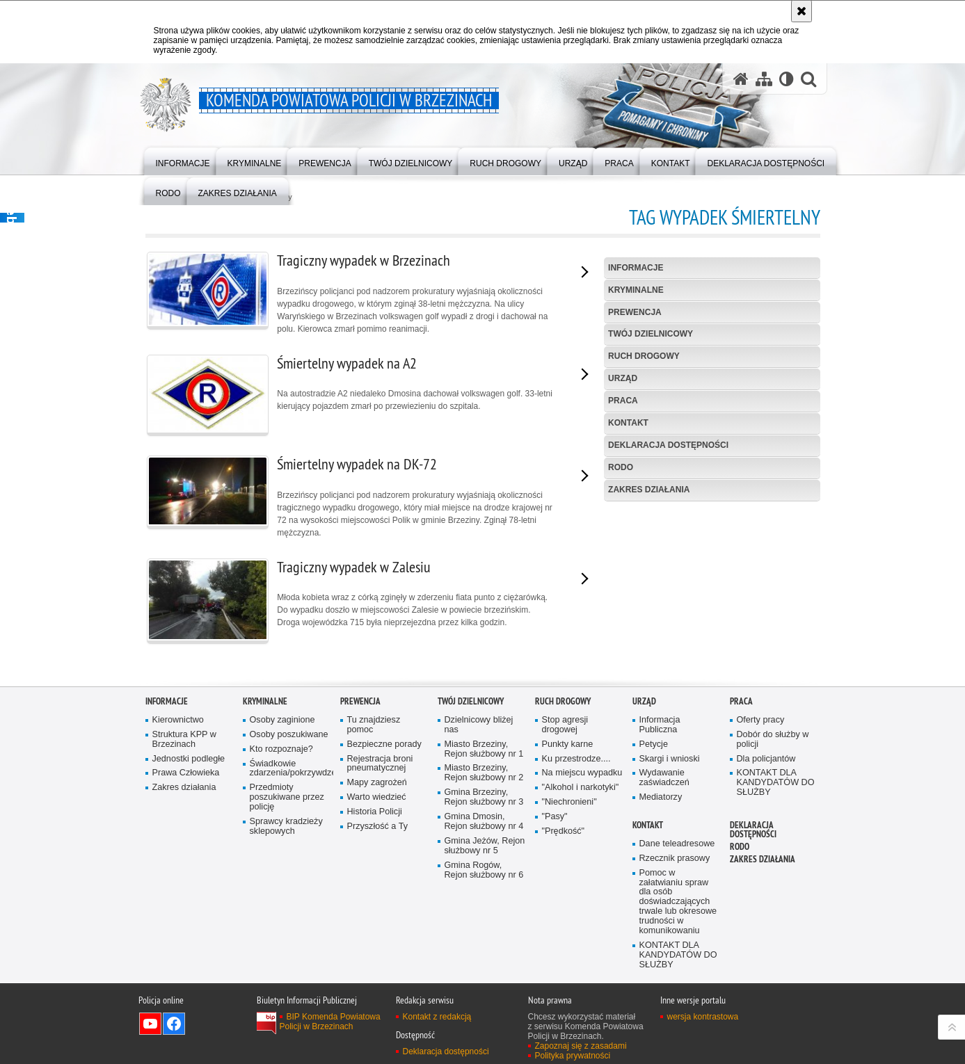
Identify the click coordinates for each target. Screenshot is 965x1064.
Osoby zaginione (282, 725)
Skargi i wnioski (669, 763)
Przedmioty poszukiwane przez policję (287, 802)
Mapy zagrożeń (377, 787)
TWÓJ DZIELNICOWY (650, 334)
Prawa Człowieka (186, 777)
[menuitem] (183, 160)
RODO (620, 467)
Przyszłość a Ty (377, 831)
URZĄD (622, 378)
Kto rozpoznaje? (281, 754)
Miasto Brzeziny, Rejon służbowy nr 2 (484, 777)
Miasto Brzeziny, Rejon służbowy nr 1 (484, 754)
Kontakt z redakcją (437, 1021)
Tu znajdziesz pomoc (374, 729)
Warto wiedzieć (376, 802)
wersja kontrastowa (703, 1021)
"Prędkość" (563, 836)
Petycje (653, 749)
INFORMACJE (635, 268)
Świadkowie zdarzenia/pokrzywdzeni (290, 773)
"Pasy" (555, 821)
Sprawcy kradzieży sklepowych (286, 831)
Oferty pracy (761, 725)
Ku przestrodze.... (576, 763)
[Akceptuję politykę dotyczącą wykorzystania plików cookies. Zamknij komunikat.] (801, 11)
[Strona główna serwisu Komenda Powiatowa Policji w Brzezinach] (741, 79)
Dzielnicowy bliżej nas (479, 729)
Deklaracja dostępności (668, 445)
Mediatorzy (661, 802)
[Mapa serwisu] (764, 79)
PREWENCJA (635, 312)
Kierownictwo (178, 725)
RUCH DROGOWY (644, 356)
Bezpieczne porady (384, 749)
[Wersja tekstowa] (786, 79)
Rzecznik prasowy (674, 863)
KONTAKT (628, 423)
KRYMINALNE (636, 290)
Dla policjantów (766, 763)
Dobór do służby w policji (773, 744)
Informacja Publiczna (659, 729)
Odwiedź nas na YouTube (150, 1028)
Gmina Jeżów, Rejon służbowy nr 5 (485, 850)
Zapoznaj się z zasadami (581, 1051)
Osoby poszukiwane (289, 739)
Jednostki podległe (188, 763)
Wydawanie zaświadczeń (664, 782)
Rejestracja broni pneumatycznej (380, 768)
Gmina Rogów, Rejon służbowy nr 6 (484, 874)
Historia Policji (374, 816)
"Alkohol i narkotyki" (580, 792)
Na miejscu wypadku (582, 777)
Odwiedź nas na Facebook (174, 1028)
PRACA (623, 400)
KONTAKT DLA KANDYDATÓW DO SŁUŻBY (776, 787)
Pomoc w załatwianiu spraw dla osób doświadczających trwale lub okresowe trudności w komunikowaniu (678, 906)
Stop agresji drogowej (565, 729)
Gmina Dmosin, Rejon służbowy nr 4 (484, 826)
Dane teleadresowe (677, 848)
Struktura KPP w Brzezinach (184, 744)
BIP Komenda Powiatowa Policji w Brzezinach (330, 1026)
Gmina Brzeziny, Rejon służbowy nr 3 (484, 802)
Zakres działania (648, 489)
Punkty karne (567, 749)
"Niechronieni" (569, 807)
